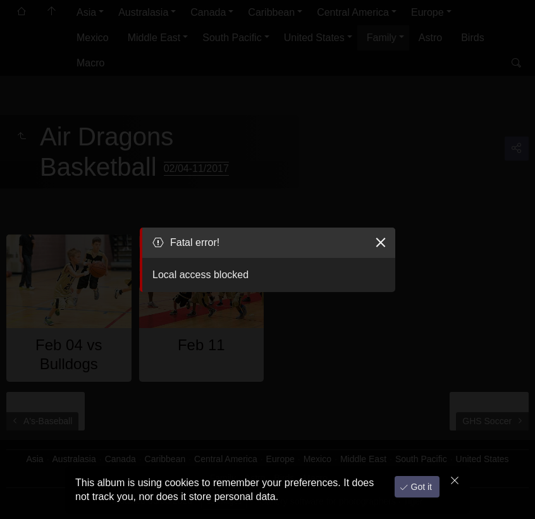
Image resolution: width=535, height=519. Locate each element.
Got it (420, 487)
